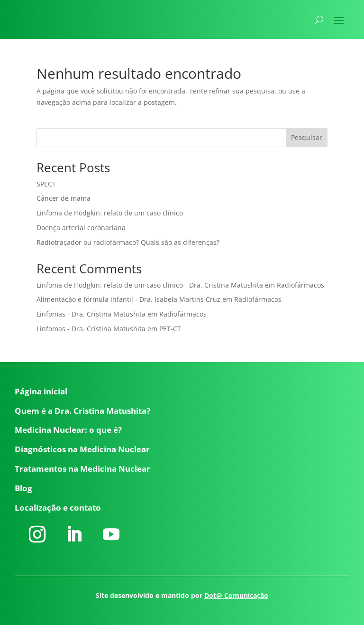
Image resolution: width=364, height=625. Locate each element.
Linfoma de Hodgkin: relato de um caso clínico (109, 212)
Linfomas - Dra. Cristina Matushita (91, 313)
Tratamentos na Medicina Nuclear (82, 468)
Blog (23, 488)
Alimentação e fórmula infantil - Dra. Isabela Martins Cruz (128, 299)
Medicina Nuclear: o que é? (68, 429)
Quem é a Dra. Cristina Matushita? (82, 410)
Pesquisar (306, 137)
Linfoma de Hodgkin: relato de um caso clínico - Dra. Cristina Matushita (149, 284)
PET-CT (170, 328)
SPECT (46, 183)
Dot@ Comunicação (236, 595)
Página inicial (41, 391)
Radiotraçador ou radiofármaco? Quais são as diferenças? (127, 242)
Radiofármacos (300, 284)
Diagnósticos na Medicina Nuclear (82, 449)
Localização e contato (58, 507)
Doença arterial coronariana (81, 227)
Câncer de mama (63, 198)
